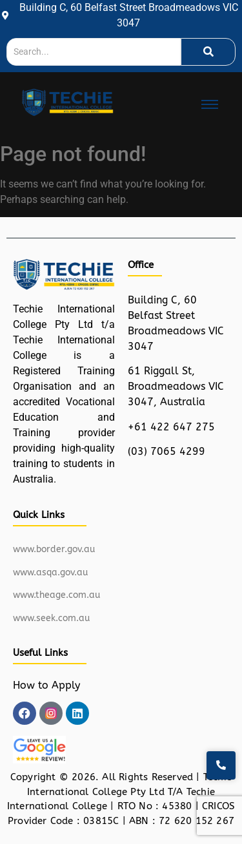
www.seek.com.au (51, 618)
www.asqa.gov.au (50, 572)
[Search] (93, 52)
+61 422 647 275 (171, 427)
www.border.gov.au (54, 549)
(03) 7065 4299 (166, 451)
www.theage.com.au (56, 595)
